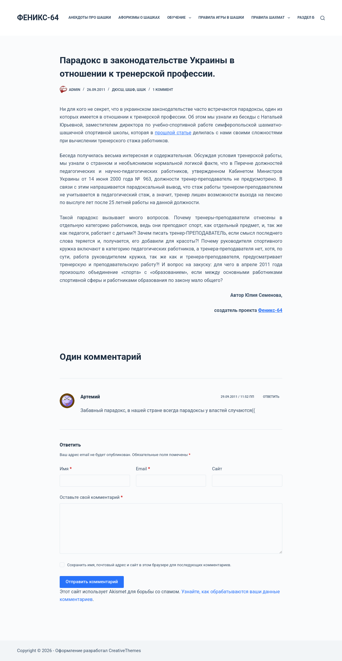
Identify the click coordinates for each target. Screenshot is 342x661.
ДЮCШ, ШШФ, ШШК (129, 90)
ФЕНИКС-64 (38, 17)
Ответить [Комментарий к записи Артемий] (271, 397)
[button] (190, 17)
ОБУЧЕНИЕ (180, 17)
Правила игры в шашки (221, 17)
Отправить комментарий (92, 581)
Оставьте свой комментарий (91, 497)
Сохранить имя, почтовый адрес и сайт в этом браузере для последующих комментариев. (149, 565)
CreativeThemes (125, 650)
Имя (66, 469)
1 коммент (163, 90)
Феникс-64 (270, 310)
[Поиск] (322, 18)
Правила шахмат (271, 17)
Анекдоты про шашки (89, 17)
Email (143, 469)
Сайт (217, 468)
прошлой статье (173, 132)
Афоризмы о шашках (139, 17)
